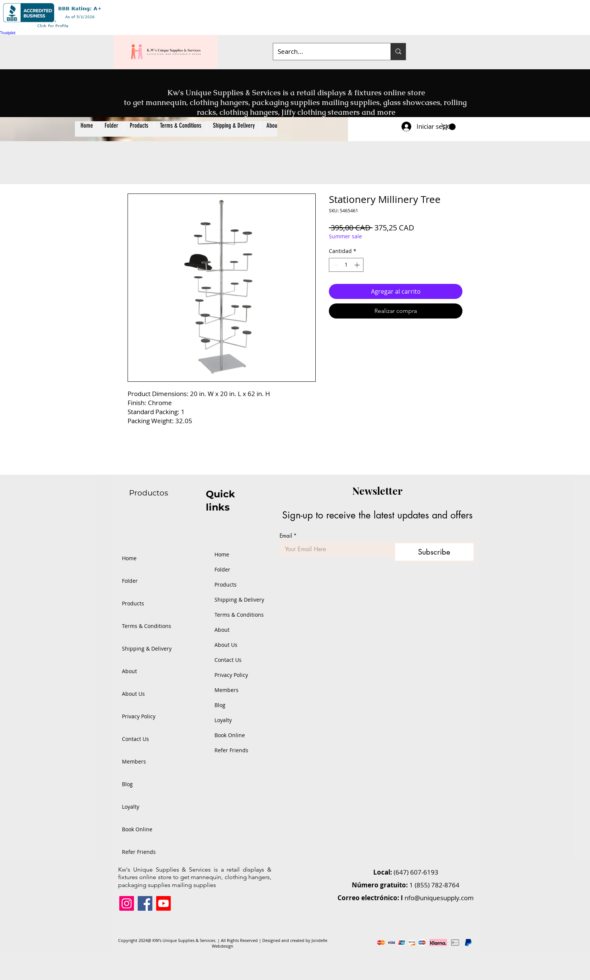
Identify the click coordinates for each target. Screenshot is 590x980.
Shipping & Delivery (146, 648)
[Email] (334, 549)
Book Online (137, 829)
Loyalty (130, 806)
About (129, 671)
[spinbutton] (346, 264)
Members (134, 761)
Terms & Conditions (146, 625)
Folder (130, 580)
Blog (127, 784)
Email (288, 535)
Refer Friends (139, 851)
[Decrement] (334, 264)
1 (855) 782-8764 (434, 885)
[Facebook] (145, 903)
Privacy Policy (138, 716)
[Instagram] (126, 903)
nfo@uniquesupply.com (439, 897)
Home (129, 558)
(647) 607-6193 (416, 872)
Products (133, 603)
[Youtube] (163, 903)
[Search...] (326, 51)
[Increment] (357, 264)
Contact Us (135, 738)
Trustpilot (7, 33)
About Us (133, 693)
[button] (139, 129)
